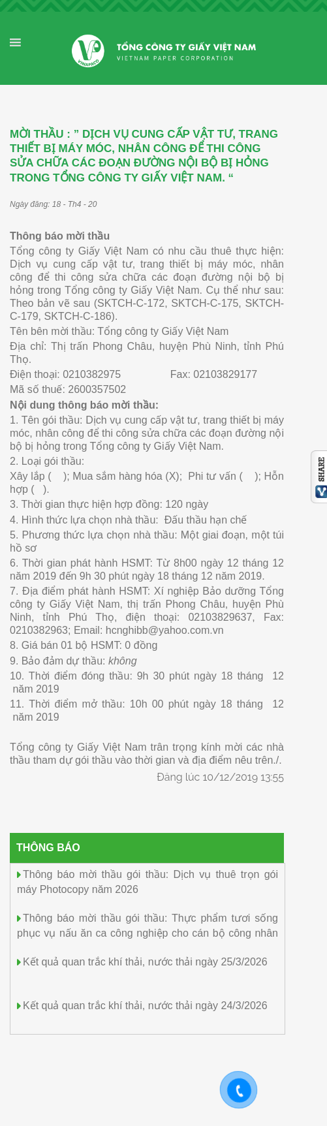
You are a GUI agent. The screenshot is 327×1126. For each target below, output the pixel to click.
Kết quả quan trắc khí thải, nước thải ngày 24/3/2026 (145, 1005)
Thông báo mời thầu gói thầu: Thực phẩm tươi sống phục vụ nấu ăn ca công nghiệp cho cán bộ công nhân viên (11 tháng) (147, 932)
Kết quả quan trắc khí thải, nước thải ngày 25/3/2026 (145, 961)
